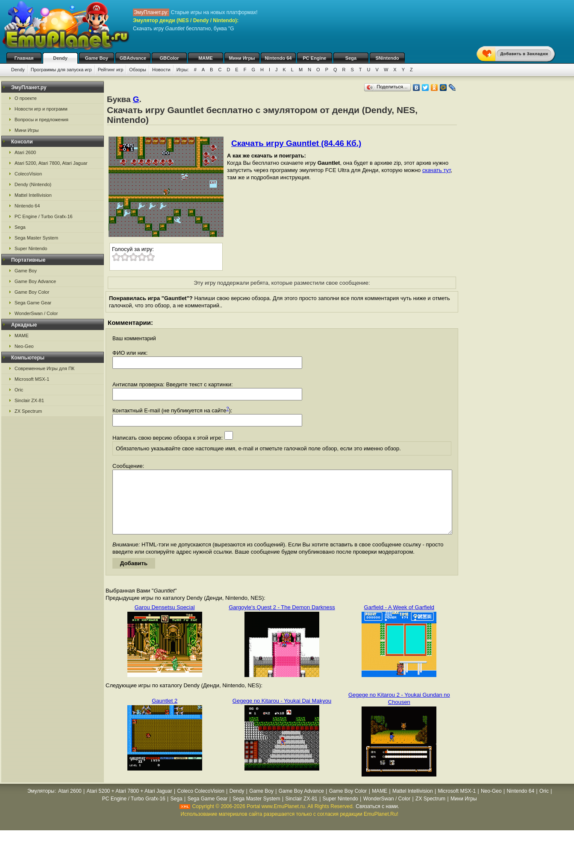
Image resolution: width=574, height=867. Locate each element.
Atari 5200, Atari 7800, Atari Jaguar (51, 163)
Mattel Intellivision (33, 195)
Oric (19, 389)
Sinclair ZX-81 (29, 400)
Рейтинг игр (111, 69)
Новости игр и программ (41, 108)
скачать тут (436, 170)
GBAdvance (133, 58)
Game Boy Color (32, 292)
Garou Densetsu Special (165, 620)
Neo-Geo (24, 346)
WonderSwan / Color (36, 313)
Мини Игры (242, 58)
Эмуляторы (40, 804)
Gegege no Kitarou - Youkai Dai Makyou (282, 713)
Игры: (183, 69)
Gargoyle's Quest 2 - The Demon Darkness (282, 620)
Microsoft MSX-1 (32, 379)
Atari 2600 (25, 152)
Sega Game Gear (33, 302)
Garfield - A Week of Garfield (399, 620)
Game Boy (96, 58)
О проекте (26, 98)
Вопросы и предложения (41, 119)
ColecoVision (28, 173)
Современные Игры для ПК (44, 368)
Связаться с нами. (377, 819)
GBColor (169, 58)
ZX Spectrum (28, 411)
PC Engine (314, 58)
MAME (205, 58)
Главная (24, 58)
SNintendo (387, 58)
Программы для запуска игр (61, 69)
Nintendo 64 (278, 58)
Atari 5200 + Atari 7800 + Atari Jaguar (129, 804)
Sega (350, 58)
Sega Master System (36, 237)
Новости (161, 69)
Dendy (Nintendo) (33, 184)
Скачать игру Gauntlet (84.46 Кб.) (296, 143)
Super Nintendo (31, 248)
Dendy (60, 58)
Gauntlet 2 (164, 713)
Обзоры (137, 69)
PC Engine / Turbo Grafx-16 (44, 216)
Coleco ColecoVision (200, 804)
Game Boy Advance (35, 281)
